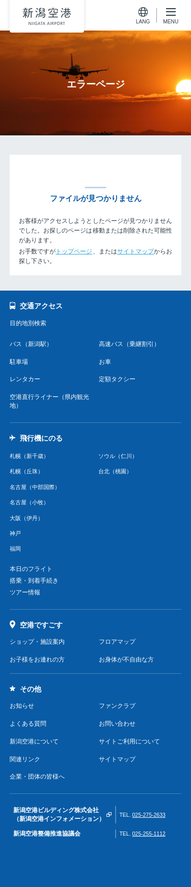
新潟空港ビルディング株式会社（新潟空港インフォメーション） (59, 814)
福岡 (15, 549)
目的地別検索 (28, 323)
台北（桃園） (115, 471)
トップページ (74, 251)
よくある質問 (28, 723)
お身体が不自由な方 (126, 659)
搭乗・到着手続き (34, 580)
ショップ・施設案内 (37, 641)
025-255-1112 (148, 834)
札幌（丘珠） (26, 471)
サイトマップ (135, 251)
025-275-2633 (148, 815)
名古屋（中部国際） (35, 487)
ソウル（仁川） (118, 456)
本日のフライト (31, 569)
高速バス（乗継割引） (129, 344)
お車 (105, 361)
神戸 (15, 533)
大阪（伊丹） (26, 518)
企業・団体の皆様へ (37, 776)
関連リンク (25, 759)
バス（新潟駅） (31, 344)
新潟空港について (34, 741)
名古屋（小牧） (29, 502)
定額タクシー (117, 379)
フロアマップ (117, 641)
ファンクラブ (117, 705)
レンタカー (25, 379)
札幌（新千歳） (29, 456)
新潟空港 (47, 16)
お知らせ (22, 705)
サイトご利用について (129, 741)
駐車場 (19, 361)
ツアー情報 (25, 592)
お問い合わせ (117, 723)
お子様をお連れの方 (37, 659)
